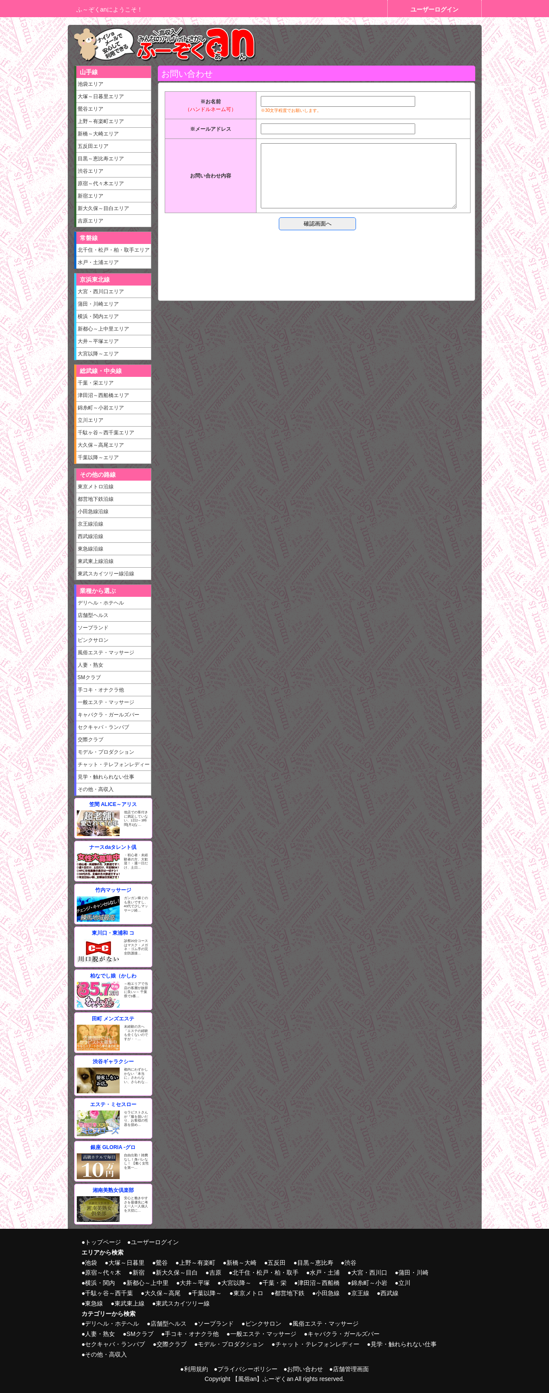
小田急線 (328, 1293)
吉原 (215, 1272)
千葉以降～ (207, 1293)
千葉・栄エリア (96, 383)
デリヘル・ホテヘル (101, 603)
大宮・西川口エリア (101, 292)
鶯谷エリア (90, 109)
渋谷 (350, 1262)
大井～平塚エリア (98, 341)
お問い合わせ (305, 1369)
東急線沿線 (90, 549)
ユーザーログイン (434, 9)
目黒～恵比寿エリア (101, 159)
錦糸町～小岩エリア (101, 408)
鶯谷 (162, 1262)
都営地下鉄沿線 (96, 499)
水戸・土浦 (325, 1272)
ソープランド (93, 628)
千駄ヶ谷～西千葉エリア (106, 433)
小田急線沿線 (93, 511)
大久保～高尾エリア (101, 445)
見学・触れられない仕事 (106, 777)
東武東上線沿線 (96, 561)
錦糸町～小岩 (369, 1282)
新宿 (139, 1272)
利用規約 (196, 1369)
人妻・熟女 (90, 665)
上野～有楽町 (197, 1262)
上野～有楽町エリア (101, 121)
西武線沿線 (90, 536)
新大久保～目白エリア (103, 208)
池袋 (91, 1262)
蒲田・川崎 (413, 1272)
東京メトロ (248, 1293)
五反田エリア (93, 146)
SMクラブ (89, 677)
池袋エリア (90, 84)
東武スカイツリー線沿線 (106, 574)
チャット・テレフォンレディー (114, 764)
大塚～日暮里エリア (101, 96)
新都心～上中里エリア (103, 329)
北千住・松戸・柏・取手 (265, 1272)
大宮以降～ (236, 1282)
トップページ (103, 1242)
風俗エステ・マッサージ (106, 653)
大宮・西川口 (369, 1272)
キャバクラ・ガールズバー (108, 715)
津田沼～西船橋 (319, 1282)
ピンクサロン (93, 640)
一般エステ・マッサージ (106, 702)
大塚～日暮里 (127, 1262)
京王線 (360, 1293)
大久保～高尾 (163, 1293)
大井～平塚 (195, 1282)
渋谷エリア (90, 171)
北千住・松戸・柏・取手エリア (114, 250)
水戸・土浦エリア (98, 262)
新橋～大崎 (241, 1262)
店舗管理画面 (351, 1369)
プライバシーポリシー (247, 1369)
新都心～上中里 (148, 1282)
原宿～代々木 (103, 1272)
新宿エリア (90, 196)
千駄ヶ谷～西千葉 (109, 1293)
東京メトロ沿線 (96, 487)
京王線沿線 (90, 524)
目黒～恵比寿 (315, 1262)
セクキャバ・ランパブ (103, 727)
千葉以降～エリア (98, 457)
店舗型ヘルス (93, 615)
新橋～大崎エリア (98, 134)
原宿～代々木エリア (101, 184)
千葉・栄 (274, 1282)
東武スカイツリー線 (183, 1303)
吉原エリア (90, 221)
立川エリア (90, 420)
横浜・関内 (100, 1282)
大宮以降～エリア (98, 354)
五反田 (277, 1262)
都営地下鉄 (289, 1293)
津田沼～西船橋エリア (103, 395)
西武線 (389, 1293)
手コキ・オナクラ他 (101, 690)
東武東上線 (130, 1303)
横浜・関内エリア (98, 316)
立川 (404, 1282)
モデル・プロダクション (106, 752)
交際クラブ (90, 740)
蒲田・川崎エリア (98, 304)
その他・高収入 (96, 789)
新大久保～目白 (177, 1272)
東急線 (94, 1303)
